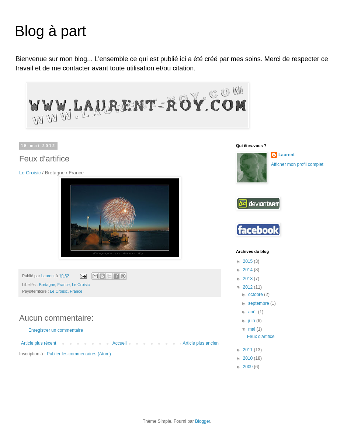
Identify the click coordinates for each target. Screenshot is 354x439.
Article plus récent (38, 343)
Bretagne (47, 284)
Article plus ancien (201, 343)
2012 (248, 287)
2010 (248, 358)
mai (252, 329)
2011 (248, 349)
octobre (256, 294)
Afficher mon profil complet (297, 164)
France (63, 284)
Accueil (119, 343)
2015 (248, 261)
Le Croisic (30, 172)
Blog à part (50, 31)
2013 (248, 278)
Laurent (286, 154)
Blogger (202, 421)
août (253, 311)
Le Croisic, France (66, 291)
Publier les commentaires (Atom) (79, 353)
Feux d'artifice (260, 336)
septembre (259, 303)
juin (252, 320)
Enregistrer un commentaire (55, 330)
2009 (248, 366)
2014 (248, 269)
